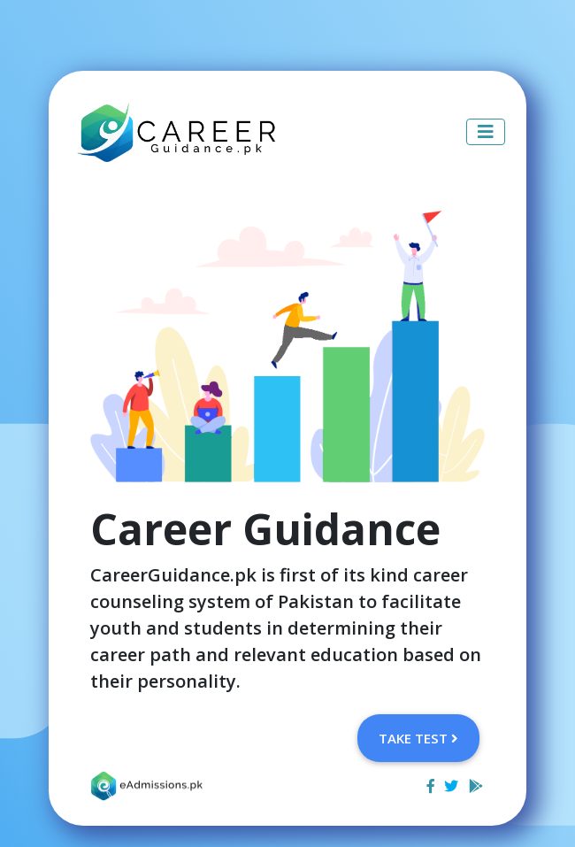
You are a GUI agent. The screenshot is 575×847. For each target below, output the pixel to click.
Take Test (418, 738)
